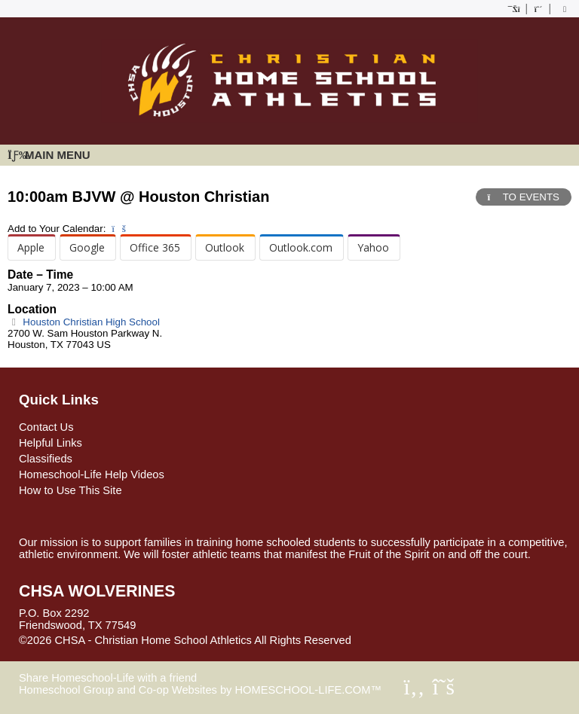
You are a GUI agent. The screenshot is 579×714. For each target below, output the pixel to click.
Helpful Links (50, 443)
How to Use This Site (70, 490)
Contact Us (46, 427)
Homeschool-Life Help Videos (91, 474)
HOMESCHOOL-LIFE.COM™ (307, 690)
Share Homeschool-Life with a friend (108, 678)
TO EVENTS (523, 197)
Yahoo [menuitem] (373, 247)
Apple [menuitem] (30, 247)
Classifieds (45, 459)
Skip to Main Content (417, 640)
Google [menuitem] (87, 247)
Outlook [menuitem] (224, 247)
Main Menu (49, 154)
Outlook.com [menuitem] (300, 247)
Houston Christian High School (84, 322)
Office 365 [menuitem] (155, 247)
